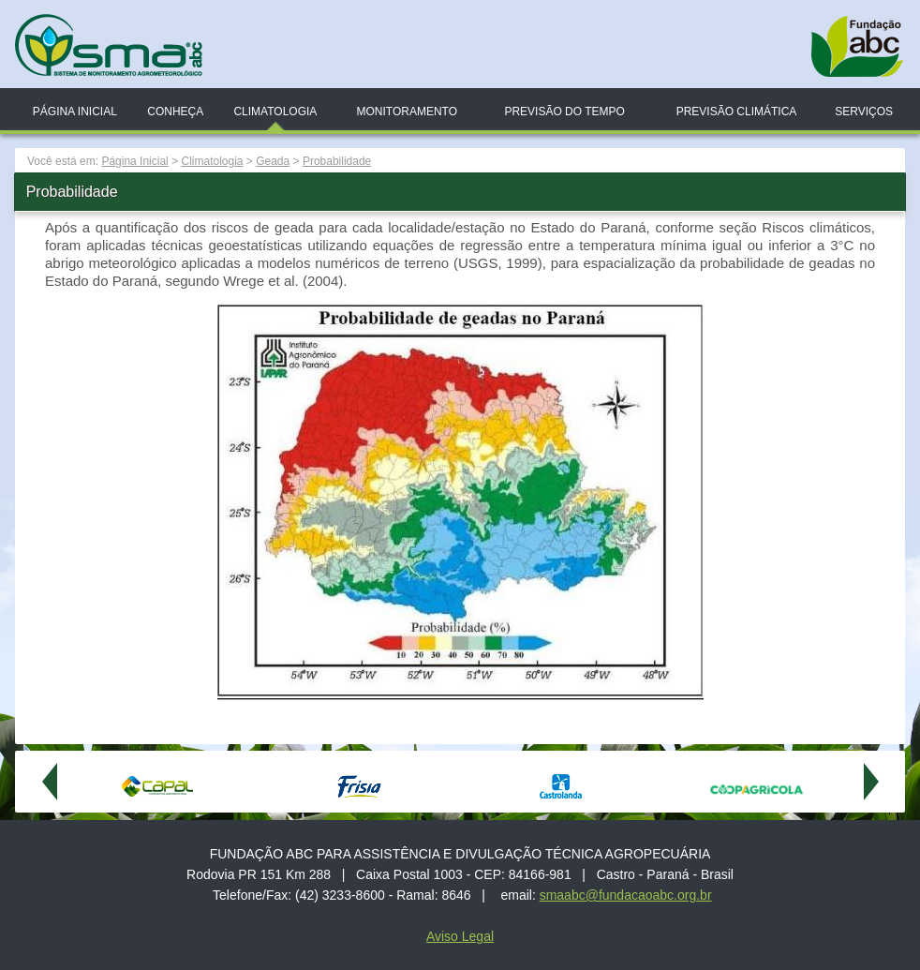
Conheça (175, 111)
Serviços (864, 111)
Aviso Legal (460, 936)
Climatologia (275, 111)
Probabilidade (337, 161)
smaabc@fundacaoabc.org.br (626, 895)
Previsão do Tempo (564, 111)
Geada (272, 161)
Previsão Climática (736, 111)
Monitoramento (406, 111)
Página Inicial (75, 111)
